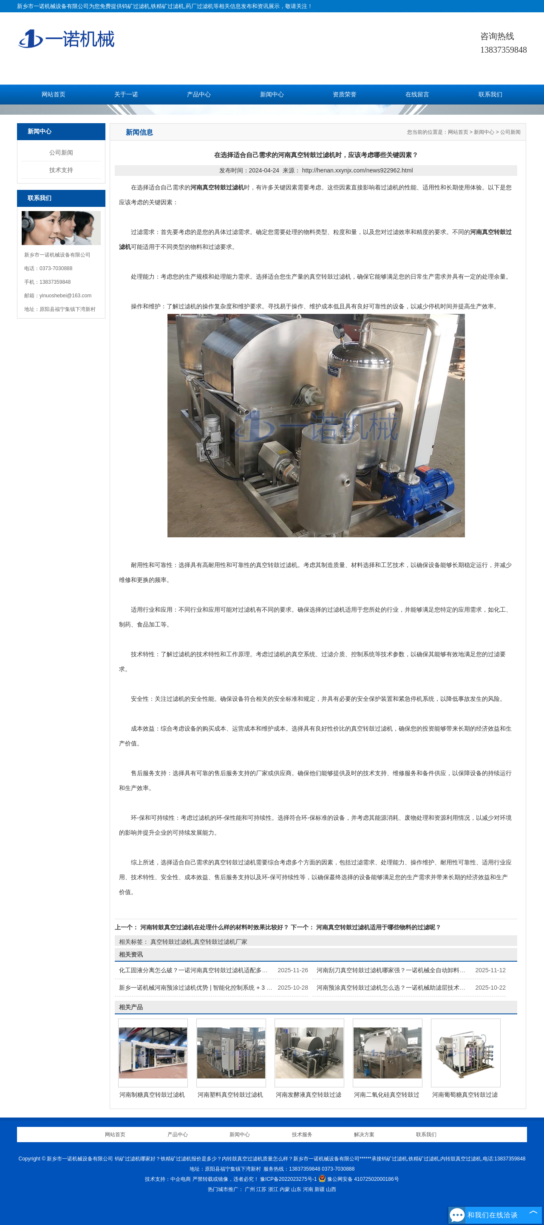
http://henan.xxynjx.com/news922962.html (357, 170)
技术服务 (302, 1135)
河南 (308, 1189)
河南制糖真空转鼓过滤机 (152, 1094)
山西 (331, 1189)
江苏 (261, 1189)
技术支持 (61, 170)
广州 (250, 1189)
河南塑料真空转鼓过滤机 (230, 1094)
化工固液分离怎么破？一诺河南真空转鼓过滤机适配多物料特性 (202, 970)
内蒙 (285, 1189)
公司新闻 (61, 152)
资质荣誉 (345, 94)
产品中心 (199, 94)
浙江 (273, 1189)
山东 (296, 1189)
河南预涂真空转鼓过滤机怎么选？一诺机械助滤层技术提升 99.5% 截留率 (413, 987)
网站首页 (53, 94)
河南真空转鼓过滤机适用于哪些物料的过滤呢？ (377, 927)
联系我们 (490, 94)
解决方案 (364, 1135)
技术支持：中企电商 (168, 1179)
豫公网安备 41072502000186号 (358, 1179)
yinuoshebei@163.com (65, 296)
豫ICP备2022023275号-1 (288, 1179)
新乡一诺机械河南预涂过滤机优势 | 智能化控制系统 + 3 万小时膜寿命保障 (216, 987)
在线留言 (417, 94)
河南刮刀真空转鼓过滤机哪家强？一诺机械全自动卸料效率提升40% (406, 970)
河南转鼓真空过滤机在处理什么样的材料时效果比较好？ (215, 927)
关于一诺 (126, 94)
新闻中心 (272, 94)
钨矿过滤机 (136, 6)
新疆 (319, 1189)
